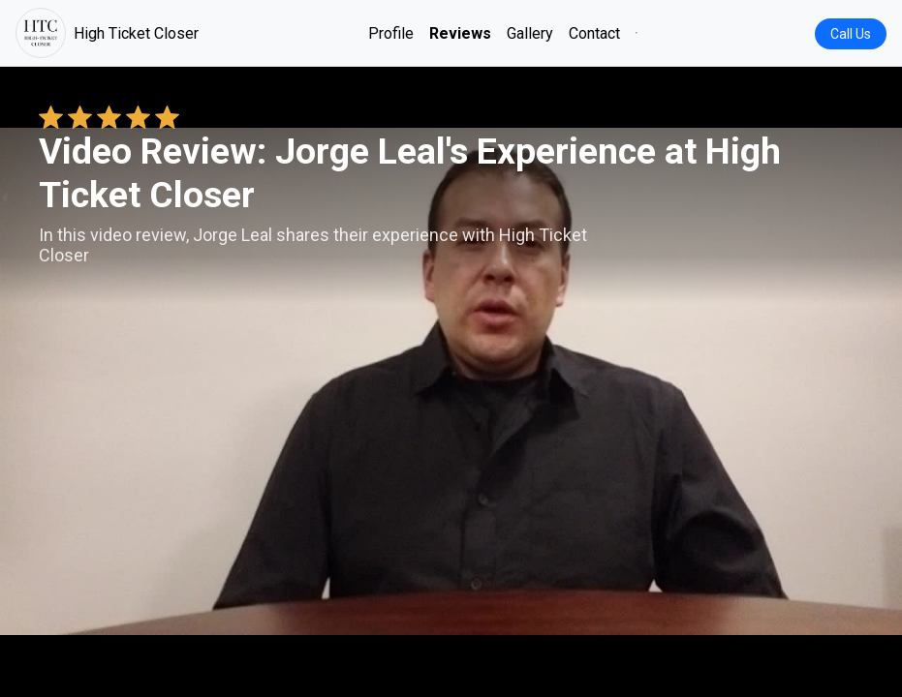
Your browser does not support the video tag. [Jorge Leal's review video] (451, 381)
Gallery (530, 33)
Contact (594, 33)
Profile (391, 33)
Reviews (460, 33)
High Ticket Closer (107, 33)
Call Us (850, 34)
